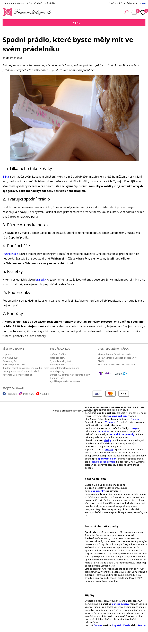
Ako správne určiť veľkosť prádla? (115, 354)
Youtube (44, 393)
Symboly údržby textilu (61, 361)
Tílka (6, 176)
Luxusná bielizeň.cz (26, 12)
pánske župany (120, 603)
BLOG (101, 361)
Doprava (7, 354)
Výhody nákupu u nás (61, 364)
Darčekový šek (10, 361)
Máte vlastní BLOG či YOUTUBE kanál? (117, 364)
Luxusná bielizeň (117, 415)
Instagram (28, 393)
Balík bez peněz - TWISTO (16, 364)
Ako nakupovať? (11, 357)
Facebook (12, 393)
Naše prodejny (57, 357)
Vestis (126, 625)
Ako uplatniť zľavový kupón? (64, 367)
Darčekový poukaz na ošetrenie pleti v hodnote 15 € (70, 376)
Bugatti (116, 625)
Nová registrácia (117, 3)
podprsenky (98, 490)
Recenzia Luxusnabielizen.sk (17, 374)
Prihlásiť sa (132, 3)
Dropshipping (57, 371)
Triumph (110, 422)
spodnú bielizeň (107, 458)
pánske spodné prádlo (103, 461)
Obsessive (136, 418)
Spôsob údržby (58, 354)
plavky (107, 440)
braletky (40, 279)
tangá (134, 428)
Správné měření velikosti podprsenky (117, 357)
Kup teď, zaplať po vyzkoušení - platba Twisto (26, 367)
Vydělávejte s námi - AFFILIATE (65, 381)
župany (109, 449)
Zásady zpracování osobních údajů (21, 371)
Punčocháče (10, 254)
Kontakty (51, 3)
